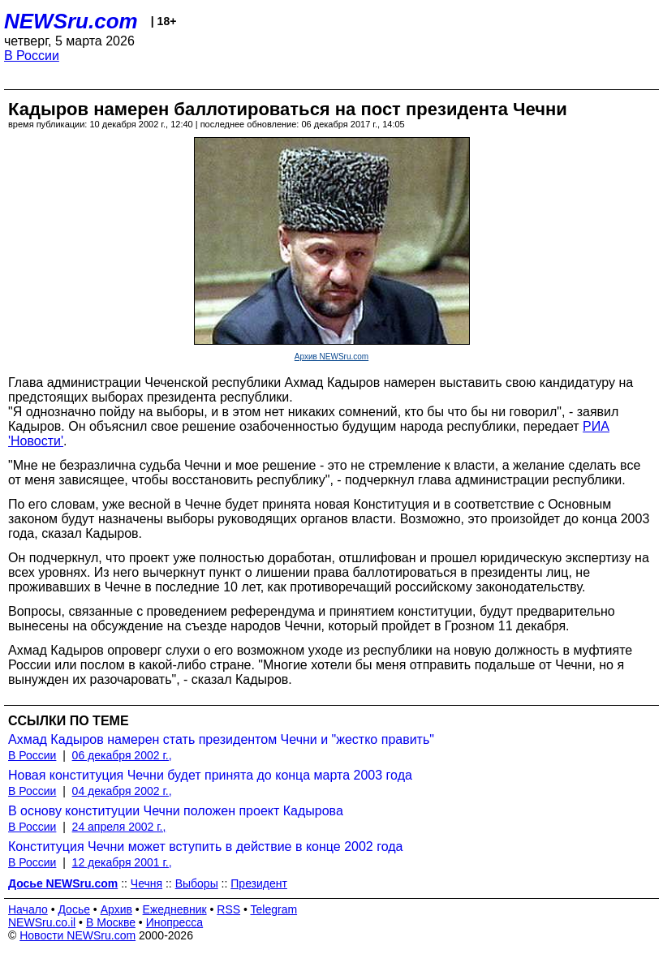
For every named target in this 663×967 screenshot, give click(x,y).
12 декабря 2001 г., (122, 862)
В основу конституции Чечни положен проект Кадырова (175, 811)
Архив (116, 909)
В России (31, 55)
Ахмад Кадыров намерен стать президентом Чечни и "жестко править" (221, 739)
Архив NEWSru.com (331, 356)
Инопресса (175, 922)
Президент (258, 883)
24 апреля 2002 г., (119, 826)
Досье (74, 909)
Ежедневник (175, 909)
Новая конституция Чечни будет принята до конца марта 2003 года (210, 775)
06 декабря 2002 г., (122, 755)
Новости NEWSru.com (77, 935)
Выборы (196, 883)
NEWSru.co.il (41, 922)
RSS (228, 909)
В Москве (111, 922)
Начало (28, 909)
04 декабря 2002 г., (122, 790)
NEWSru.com (71, 21)
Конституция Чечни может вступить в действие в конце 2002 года (205, 846)
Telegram (274, 909)
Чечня (146, 883)
